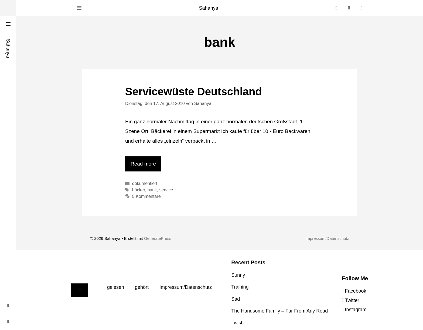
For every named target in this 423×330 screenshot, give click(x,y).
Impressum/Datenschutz (327, 238)
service (166, 189)
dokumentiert (144, 183)
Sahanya (208, 8)
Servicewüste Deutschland (193, 91)
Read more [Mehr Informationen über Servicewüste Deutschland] (143, 164)
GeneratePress (157, 238)
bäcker (138, 189)
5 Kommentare (146, 196)
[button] (79, 8)
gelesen (115, 287)
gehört (142, 287)
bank (152, 189)
